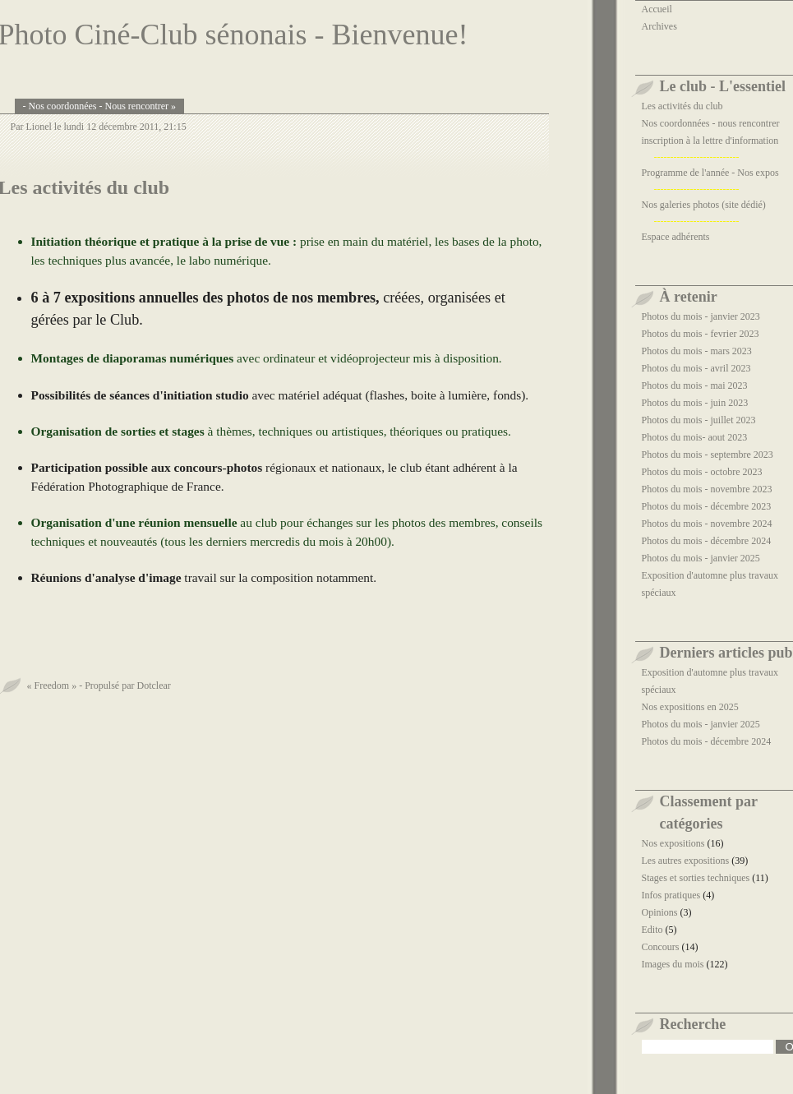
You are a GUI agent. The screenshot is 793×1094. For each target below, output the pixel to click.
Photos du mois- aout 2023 (695, 437)
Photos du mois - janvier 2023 (701, 316)
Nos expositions (673, 843)
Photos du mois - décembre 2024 (707, 541)
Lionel (39, 126)
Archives (659, 26)
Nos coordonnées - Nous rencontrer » (103, 106)
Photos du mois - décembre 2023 (707, 506)
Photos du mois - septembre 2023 (707, 454)
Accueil (657, 9)
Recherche (693, 1024)
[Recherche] (708, 1047)
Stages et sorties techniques (696, 878)
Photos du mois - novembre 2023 (707, 489)
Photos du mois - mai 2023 (695, 385)
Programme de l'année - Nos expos (710, 172)
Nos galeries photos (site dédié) (704, 204)
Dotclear (153, 685)
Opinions (660, 912)
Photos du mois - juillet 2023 (699, 420)
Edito (652, 929)
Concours (661, 947)
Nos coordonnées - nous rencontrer (711, 123)
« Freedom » (52, 685)
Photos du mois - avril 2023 (696, 368)
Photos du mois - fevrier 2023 (700, 333)
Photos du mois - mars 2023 (697, 351)
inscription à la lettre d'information (710, 140)
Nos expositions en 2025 (690, 707)
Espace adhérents (676, 236)
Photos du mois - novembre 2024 (707, 523)
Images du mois (673, 964)
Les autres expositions (686, 860)
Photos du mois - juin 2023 (695, 403)
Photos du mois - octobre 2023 (702, 472)
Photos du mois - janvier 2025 (701, 558)
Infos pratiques (671, 895)
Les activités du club (682, 106)
